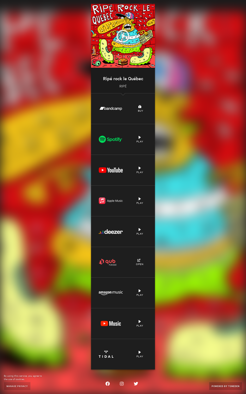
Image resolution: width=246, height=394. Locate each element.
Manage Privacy (17, 386)
